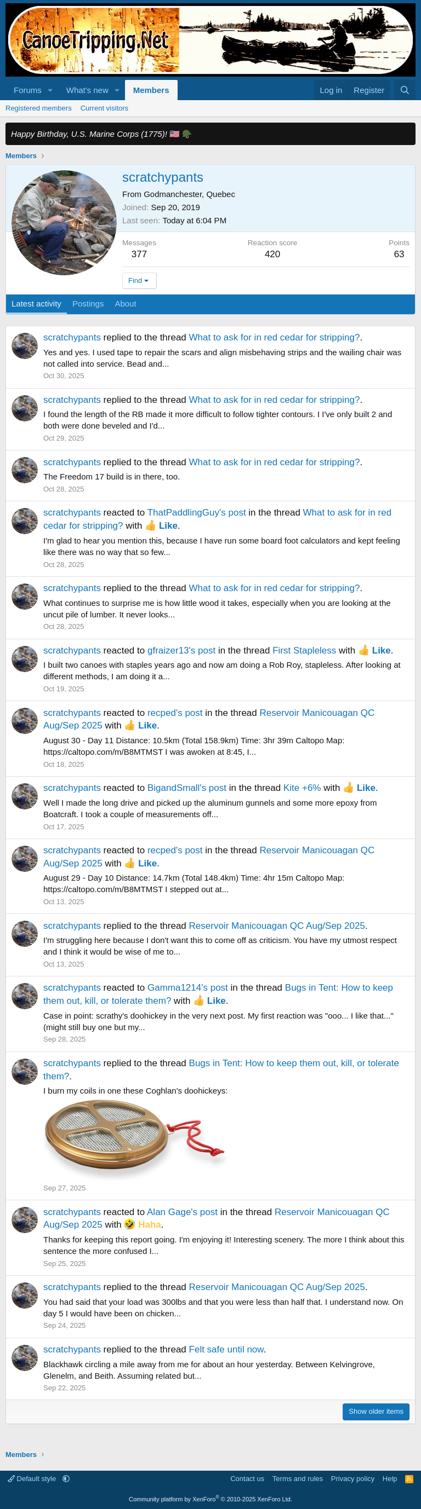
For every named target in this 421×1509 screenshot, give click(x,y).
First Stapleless (304, 650)
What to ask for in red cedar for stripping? (274, 337)
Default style (33, 1479)
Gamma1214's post (187, 987)
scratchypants (72, 337)
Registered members (38, 108)
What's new (87, 90)
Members (151, 90)
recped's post (175, 713)
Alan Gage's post (182, 1212)
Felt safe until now (226, 1349)
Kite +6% (302, 788)
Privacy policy (352, 1479)
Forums (28, 90)
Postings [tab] (88, 303)
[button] (50, 90)
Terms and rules (297, 1479)
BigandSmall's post (186, 788)
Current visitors (104, 108)
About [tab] (125, 303)
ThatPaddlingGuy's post (196, 512)
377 (139, 254)
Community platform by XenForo (210, 1499)
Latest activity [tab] (36, 303)
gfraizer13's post (181, 650)
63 (399, 254)
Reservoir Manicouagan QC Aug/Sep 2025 (277, 926)
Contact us (247, 1479)
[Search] (405, 90)
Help (390, 1479)
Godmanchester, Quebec (189, 194)
